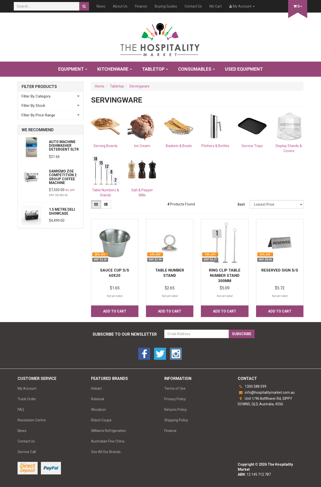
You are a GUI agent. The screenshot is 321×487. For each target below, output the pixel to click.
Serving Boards (106, 146)
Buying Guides (166, 6)
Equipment (72, 69)
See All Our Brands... (107, 452)
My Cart (215, 6)
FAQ (21, 410)
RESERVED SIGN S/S (279, 270)
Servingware (139, 86)
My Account (27, 388)
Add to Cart (114, 311)
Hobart (96, 388)
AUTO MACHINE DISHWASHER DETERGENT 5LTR (64, 146)
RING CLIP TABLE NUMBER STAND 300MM (224, 275)
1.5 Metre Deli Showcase (62, 211)
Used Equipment (244, 69)
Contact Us (193, 6)
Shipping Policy (176, 420)
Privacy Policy (175, 399)
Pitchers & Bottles (215, 146)
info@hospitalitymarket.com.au (266, 392)
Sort (241, 204)
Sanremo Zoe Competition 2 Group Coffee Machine (62, 177)
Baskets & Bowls (179, 146)
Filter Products (39, 86)
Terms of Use (175, 388)
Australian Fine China (107, 441)
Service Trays (252, 146)
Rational (97, 399)
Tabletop (155, 69)
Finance (141, 6)
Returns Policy (175, 410)
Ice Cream (142, 146)
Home (99, 86)
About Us (120, 6)
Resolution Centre (32, 420)
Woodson (98, 410)
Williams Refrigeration (108, 431)
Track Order (27, 399)
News (101, 6)
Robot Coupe (101, 420)
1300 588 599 (252, 386)
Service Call (27, 452)
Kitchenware (114, 69)
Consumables (196, 69)
